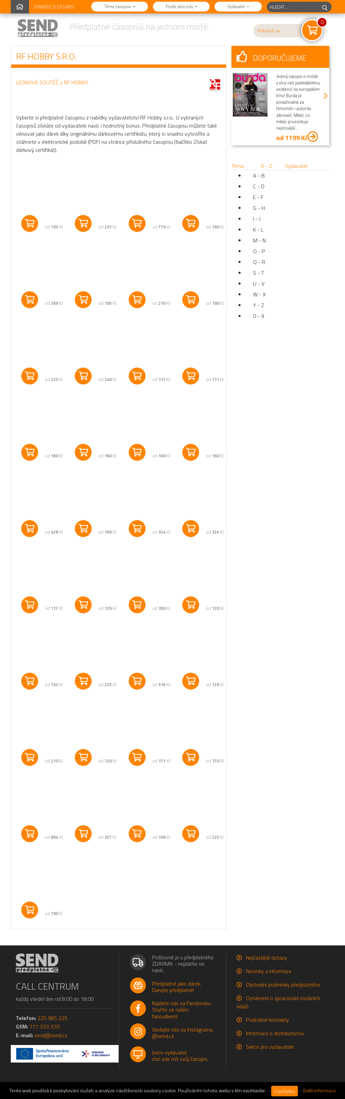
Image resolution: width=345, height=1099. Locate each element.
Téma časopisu (118, 6)
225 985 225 (52, 1018)
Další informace (319, 1090)
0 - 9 (258, 316)
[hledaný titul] (292, 7)
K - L (258, 229)
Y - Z (258, 305)
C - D (258, 186)
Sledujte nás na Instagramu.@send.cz (183, 1032)
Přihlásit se (268, 30)
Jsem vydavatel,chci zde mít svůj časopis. (180, 1055)
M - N (259, 240)
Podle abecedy (180, 6)
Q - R (259, 262)
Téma (237, 166)
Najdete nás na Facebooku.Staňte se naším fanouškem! (182, 1009)
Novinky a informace (268, 971)
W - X (259, 294)
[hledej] (325, 7)
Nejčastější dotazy (266, 958)
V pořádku (284, 1091)
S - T (258, 273)
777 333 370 (44, 1026)
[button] (234, 95)
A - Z (266, 166)
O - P (259, 251)
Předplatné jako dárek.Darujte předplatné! (176, 987)
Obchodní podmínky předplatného (283, 985)
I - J (256, 219)
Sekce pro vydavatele (270, 1047)
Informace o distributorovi (275, 1033)
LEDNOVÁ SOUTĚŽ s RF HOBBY (52, 82)
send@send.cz (50, 1035)
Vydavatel (236, 6)
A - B (259, 175)
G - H (259, 208)
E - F (258, 197)
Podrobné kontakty (267, 1020)
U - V (258, 283)
